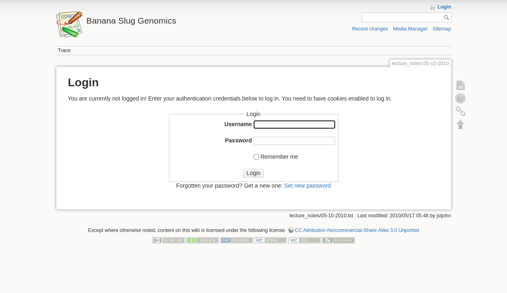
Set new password (307, 185)
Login (444, 7)
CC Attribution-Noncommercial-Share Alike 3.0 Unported (357, 230)
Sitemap (442, 29)
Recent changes (370, 29)
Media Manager (410, 29)
